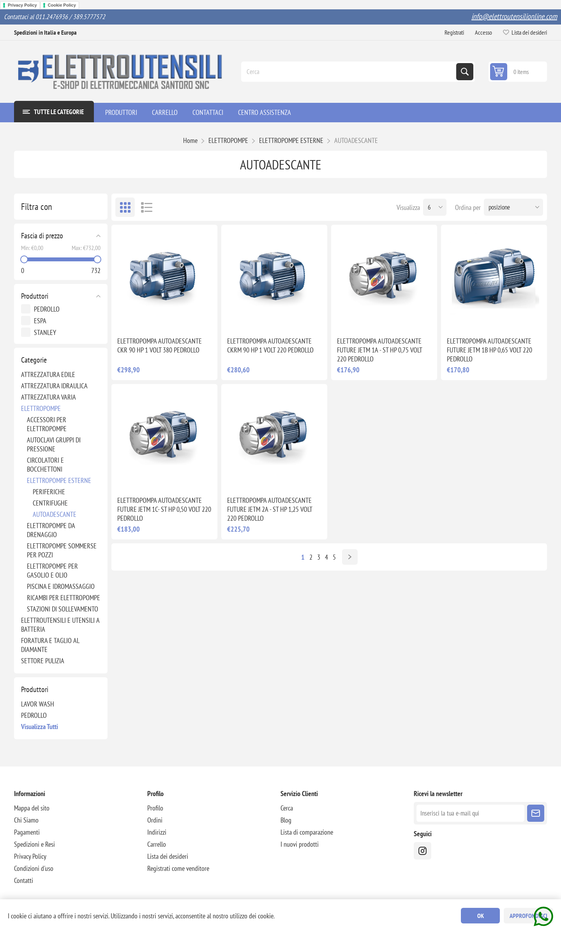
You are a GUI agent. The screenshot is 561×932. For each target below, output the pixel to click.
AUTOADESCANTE (54, 514)
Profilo (155, 807)
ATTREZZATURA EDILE (48, 374)
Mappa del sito (31, 807)
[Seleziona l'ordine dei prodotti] (513, 207)
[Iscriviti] (470, 813)
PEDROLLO (47, 309)
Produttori (34, 296)
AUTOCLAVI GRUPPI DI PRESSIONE (54, 444)
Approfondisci (528, 916)
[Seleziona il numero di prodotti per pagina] (434, 207)
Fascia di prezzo (42, 236)
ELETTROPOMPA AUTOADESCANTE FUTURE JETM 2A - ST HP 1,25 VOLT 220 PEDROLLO (269, 509)
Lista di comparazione (306, 832)
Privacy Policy (22, 5)
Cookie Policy (62, 5)
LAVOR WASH (37, 703)
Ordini (154, 820)
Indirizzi (156, 832)
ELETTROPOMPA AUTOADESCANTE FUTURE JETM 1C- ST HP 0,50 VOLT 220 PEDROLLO (164, 509)
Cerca (464, 71)
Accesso (483, 32)
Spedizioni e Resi (34, 844)
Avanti (350, 557)
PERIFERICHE (49, 491)
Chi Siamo (26, 820)
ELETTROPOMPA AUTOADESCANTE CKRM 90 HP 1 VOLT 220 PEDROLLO (270, 345)
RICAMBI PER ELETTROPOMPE (63, 597)
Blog (285, 820)
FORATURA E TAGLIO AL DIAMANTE (50, 645)
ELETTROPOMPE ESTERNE (59, 480)
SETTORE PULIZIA (42, 660)
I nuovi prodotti (299, 844)
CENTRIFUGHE (50, 503)
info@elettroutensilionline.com (514, 16)
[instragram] (422, 851)
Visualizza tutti (39, 726)
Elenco (146, 207)
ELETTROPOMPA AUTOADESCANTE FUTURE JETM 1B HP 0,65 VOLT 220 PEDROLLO (489, 350)
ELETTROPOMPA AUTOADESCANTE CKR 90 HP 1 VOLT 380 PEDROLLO (159, 345)
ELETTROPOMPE (41, 408)
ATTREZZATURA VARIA (48, 397)
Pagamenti (27, 832)
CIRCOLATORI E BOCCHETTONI (45, 465)
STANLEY (45, 332)
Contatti (23, 880)
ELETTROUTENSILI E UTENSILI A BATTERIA (60, 625)
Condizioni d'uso (33, 868)
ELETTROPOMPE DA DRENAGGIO (51, 530)
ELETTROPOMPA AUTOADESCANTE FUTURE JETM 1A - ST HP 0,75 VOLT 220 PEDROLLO (379, 350)
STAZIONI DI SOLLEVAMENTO (62, 608)
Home (190, 140)
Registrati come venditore (178, 868)
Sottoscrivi (535, 813)
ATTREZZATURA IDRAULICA (54, 385)
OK (480, 916)
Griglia (125, 207)
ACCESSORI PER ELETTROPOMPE (47, 424)
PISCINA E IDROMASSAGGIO (61, 586)
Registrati (454, 32)
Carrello (156, 844)
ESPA (40, 320)
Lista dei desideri (167, 856)
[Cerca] (349, 71)
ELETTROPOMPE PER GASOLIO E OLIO (52, 571)
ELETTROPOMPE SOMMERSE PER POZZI (62, 550)
